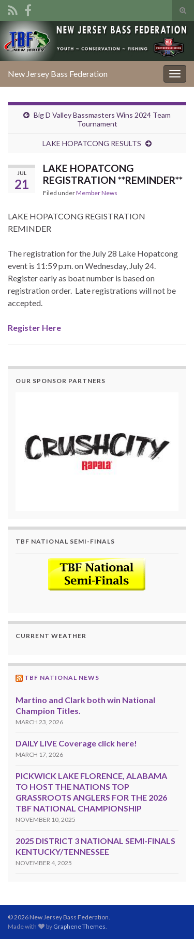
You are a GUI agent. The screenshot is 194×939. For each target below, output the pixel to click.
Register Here (34, 327)
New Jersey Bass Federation (58, 73)
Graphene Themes (79, 926)
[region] (97, 451)
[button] (97, 451)
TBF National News (61, 677)
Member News (96, 193)
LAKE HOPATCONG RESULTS (91, 143)
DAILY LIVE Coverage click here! (76, 743)
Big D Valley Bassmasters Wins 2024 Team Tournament (102, 119)
